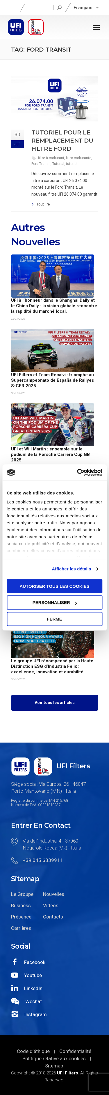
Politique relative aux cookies (54, 1058)
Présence (21, 917)
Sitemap (54, 1066)
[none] (86, 8)
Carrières (21, 928)
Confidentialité (75, 1051)
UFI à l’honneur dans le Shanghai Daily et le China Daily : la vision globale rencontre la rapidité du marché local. (54, 306)
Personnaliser (55, 602)
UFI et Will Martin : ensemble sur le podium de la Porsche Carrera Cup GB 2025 (50, 454)
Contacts (53, 917)
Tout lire (43, 204)
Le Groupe (22, 894)
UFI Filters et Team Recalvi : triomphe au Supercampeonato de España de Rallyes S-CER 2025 (52, 380)
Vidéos (50, 905)
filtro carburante (78, 158)
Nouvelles (53, 894)
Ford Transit (41, 164)
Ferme (54, 618)
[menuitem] (86, 8)
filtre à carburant (51, 158)
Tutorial (58, 164)
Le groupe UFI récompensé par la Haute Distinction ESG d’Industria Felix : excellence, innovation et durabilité (52, 666)
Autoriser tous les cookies (54, 586)
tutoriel (71, 164)
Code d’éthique (33, 1051)
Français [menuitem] (83, 7)
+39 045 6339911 (43, 860)
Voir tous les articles (55, 702)
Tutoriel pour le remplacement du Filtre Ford (62, 140)
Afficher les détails (71, 568)
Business (21, 905)
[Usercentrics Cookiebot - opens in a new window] (77, 472)
